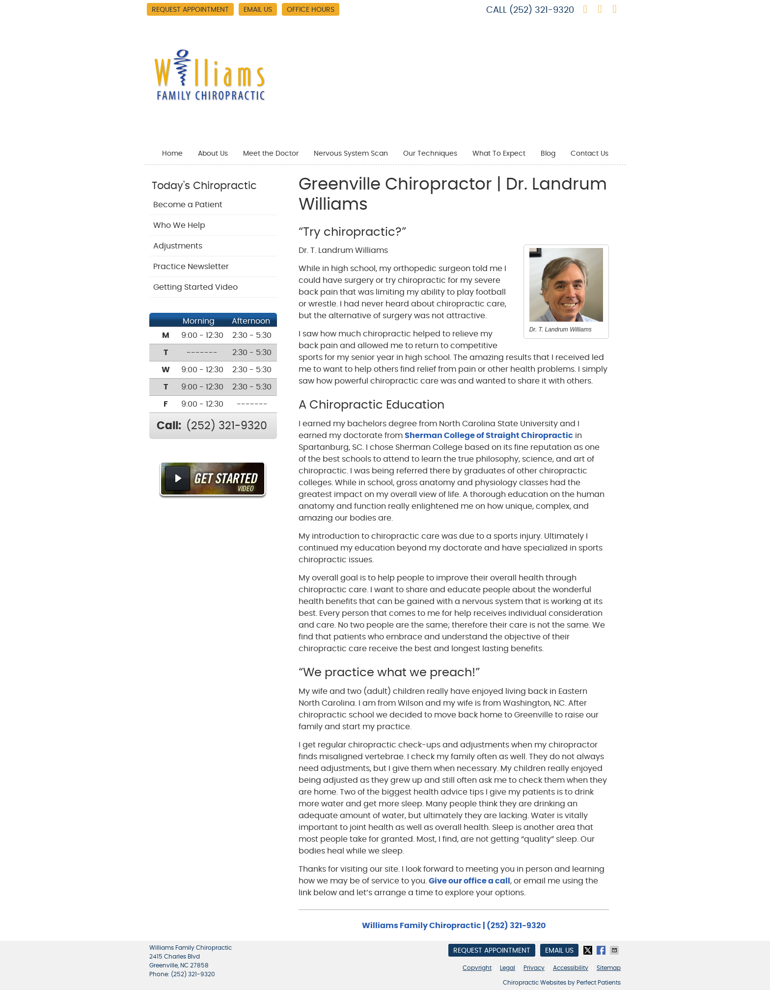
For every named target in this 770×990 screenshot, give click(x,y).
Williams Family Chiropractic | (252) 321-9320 (454, 926)
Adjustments (177, 246)
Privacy (534, 968)
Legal (507, 968)
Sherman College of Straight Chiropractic (489, 436)
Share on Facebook (602, 950)
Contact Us (589, 153)
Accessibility (570, 968)
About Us (213, 153)
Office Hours (310, 9)
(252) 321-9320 (541, 10)
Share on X (588, 950)
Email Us (258, 9)
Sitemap (609, 968)
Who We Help (179, 225)
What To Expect (498, 153)
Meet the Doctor (271, 153)
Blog (548, 153)
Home (172, 153)
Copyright (477, 968)
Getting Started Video (195, 287)
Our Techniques (430, 153)
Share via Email (615, 950)
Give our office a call (469, 881)
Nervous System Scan (351, 153)
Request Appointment (190, 9)
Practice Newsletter (191, 267)
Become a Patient (187, 205)
